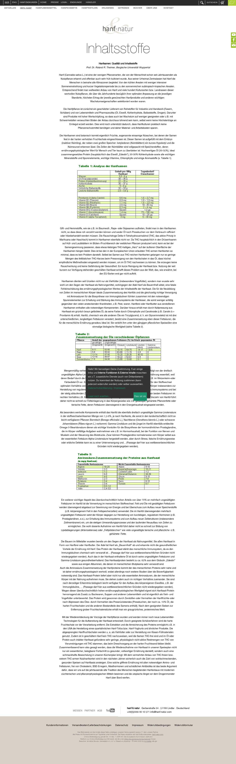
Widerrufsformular (183, 725)
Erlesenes (108, 8)
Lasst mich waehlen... (99, 396)
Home (43, 2)
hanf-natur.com (157, 734)
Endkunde (76, 2)
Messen (77, 711)
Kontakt (169, 8)
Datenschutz (121, 725)
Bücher (137, 8)
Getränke (123, 8)
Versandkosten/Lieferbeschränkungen (91, 725)
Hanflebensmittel (46, 8)
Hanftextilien (90, 8)
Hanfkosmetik (69, 8)
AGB (99, 711)
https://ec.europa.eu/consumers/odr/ (137, 739)
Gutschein (212, 2)
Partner (90, 711)
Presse (55, 2)
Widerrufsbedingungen (159, 725)
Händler (91, 2)
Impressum (138, 725)
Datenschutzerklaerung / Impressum (106, 388)
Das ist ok (140, 396)
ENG (14, 2)
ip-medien (148, 741)
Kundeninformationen (57, 725)
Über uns (151, 8)
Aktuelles (10, 8)
